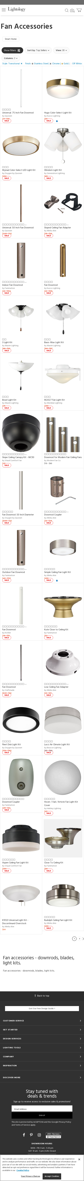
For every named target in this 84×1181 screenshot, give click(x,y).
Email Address (20, 1109)
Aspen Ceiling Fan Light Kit (15, 863)
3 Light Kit (7, 342)
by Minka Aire (50, 230)
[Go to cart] (79, 9)
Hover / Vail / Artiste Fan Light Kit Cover (61, 803)
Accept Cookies (52, 1176)
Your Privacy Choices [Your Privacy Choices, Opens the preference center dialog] (30, 1176)
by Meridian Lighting (53, 403)
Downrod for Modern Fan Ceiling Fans (63, 457)
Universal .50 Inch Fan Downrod (18, 228)
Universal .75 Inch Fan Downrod (18, 113)
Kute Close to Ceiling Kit (56, 630)
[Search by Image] (72, 10)
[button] (3, 9)
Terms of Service (22, 1125)
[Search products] (66, 10)
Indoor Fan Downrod (12, 285)
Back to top (42, 996)
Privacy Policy (65, 1122)
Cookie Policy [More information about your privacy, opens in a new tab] (22, 1170)
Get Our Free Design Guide (42, 1008)
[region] (42, 1168)
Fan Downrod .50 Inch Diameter (18, 515)
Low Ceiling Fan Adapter (56, 687)
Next (83, 938)
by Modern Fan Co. (52, 460)
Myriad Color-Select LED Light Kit (18, 170)
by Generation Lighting (54, 173)
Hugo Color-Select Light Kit (58, 113)
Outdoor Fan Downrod (13, 572)
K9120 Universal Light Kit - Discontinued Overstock (15, 922)
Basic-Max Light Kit (54, 342)
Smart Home (11, 39)
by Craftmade (8, 690)
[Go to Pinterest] (32, 1135)
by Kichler (6, 633)
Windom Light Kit (53, 170)
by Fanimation (8, 288)
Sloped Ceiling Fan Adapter (57, 228)
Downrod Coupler (53, 515)
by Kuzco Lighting (52, 116)
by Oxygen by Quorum (12, 173)
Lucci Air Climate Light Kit (57, 745)
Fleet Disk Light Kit (11, 745)
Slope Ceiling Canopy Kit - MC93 (18, 457)
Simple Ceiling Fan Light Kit (57, 572)
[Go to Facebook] (24, 1135)
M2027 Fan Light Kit (54, 400)
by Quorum (7, 116)
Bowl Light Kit (9, 400)
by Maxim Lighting (10, 345)
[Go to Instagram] (40, 1135)
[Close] (79, 1159)
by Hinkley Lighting (52, 808)
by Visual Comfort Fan (12, 460)
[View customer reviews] (53, 1135)
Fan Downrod (51, 285)
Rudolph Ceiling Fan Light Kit (58, 920)
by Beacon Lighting (52, 747)
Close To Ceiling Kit (53, 863)
